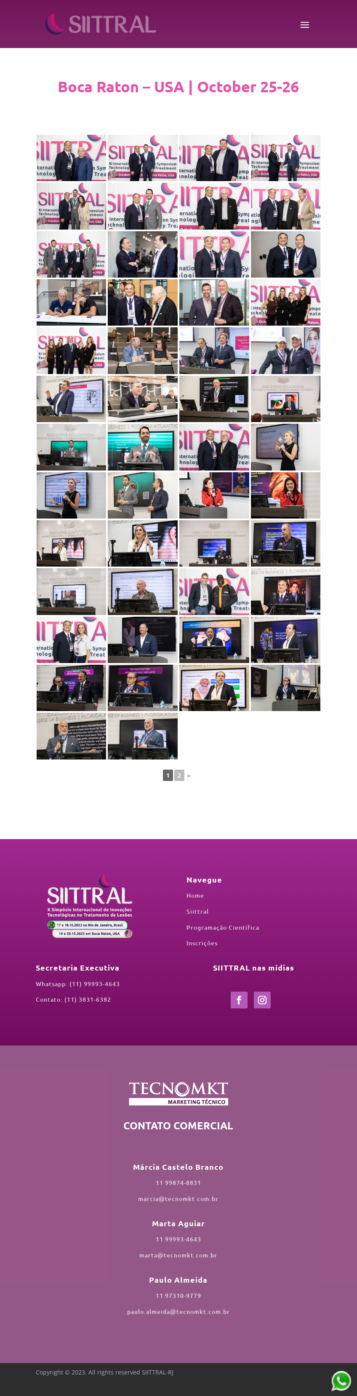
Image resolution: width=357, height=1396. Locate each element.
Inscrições (202, 943)
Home (195, 895)
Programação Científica (222, 927)
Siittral (197, 911)
